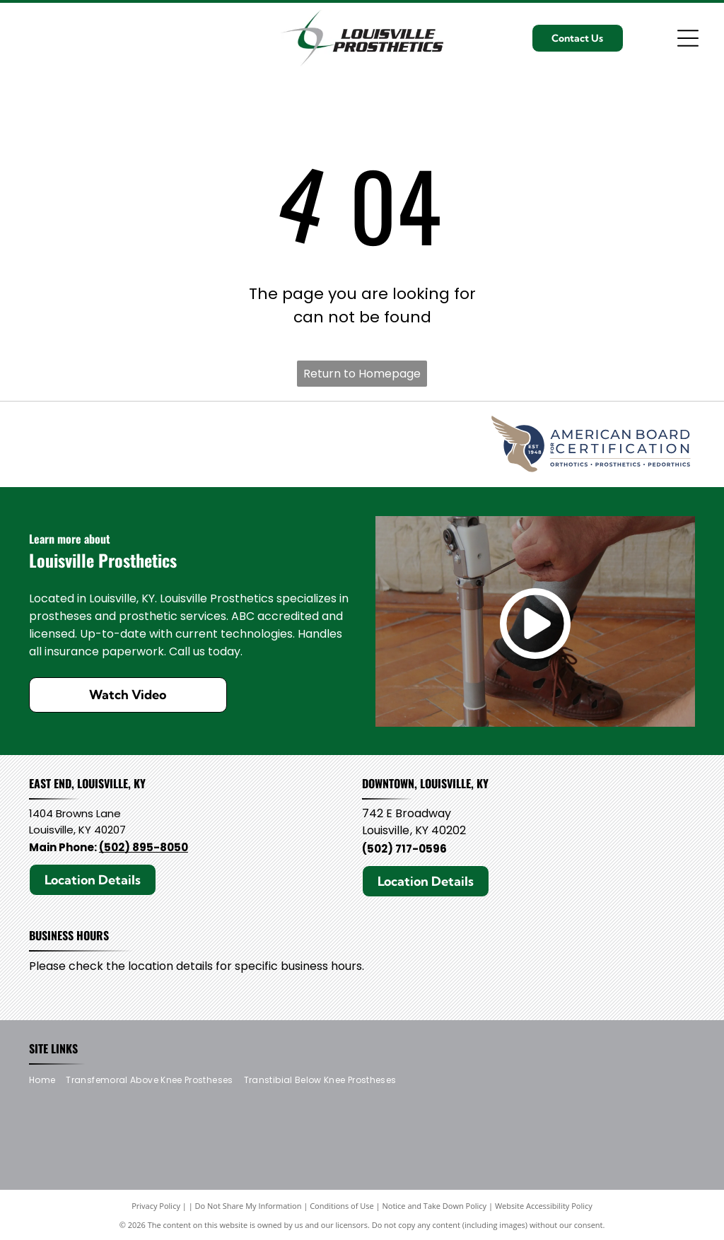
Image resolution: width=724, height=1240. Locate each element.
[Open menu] (688, 38)
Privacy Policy (156, 1205)
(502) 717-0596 (404, 848)
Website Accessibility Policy (543, 1205)
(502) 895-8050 (143, 847)
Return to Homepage (362, 373)
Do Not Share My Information (248, 1205)
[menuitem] (47, 1079)
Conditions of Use (342, 1205)
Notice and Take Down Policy (435, 1205)
